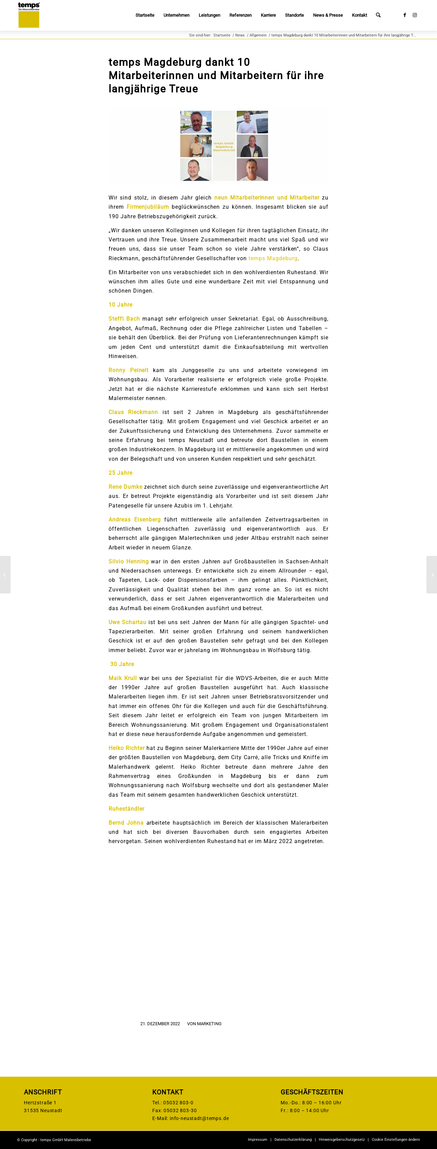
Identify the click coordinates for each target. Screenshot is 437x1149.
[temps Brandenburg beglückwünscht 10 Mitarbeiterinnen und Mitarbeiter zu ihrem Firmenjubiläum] (431, 574)
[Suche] (378, 15)
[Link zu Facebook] (404, 15)
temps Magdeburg (273, 258)
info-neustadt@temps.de (199, 1118)
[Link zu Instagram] (415, 15)
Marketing (209, 1023)
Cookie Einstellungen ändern (396, 1139)
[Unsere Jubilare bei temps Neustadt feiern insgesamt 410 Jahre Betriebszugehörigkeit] (5, 574)
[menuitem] (145, 15)
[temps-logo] (28, 15)
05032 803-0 (178, 1102)
